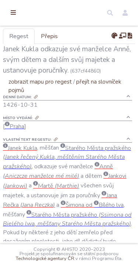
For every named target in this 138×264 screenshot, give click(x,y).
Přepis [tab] (87, 36)
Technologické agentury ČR (100, 253)
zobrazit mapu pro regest (78, 103)
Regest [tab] (57, 36)
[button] (110, 13)
